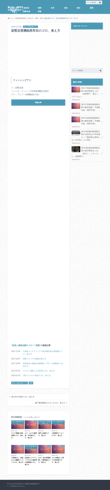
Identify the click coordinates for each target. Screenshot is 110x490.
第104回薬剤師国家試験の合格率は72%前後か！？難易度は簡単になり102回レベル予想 (86, 135)
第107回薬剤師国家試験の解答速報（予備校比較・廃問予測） (86, 107)
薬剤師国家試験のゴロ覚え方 (24, 18)
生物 (65, 8)
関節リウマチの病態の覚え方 (34, 359)
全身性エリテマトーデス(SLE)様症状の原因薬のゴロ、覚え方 (42, 352)
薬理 (91, 8)
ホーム (10, 18)
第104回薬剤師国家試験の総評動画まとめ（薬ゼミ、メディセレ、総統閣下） (86, 150)
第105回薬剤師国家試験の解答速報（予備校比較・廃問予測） (86, 120)
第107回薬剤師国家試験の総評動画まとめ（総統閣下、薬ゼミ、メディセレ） (86, 93)
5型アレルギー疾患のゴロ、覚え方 (37, 375)
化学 (52, 8)
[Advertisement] (38, 56)
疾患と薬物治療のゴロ (47, 18)
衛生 (78, 8)
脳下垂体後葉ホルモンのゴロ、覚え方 (50, 403)
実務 (39, 11)
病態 (36, 18)
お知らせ (13, 8)
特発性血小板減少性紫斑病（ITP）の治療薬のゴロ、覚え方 (44, 364)
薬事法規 (26, 11)
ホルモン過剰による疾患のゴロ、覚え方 (39, 371)
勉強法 (26, 8)
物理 (39, 8)
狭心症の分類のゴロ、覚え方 (22, 397)
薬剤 (13, 11)
